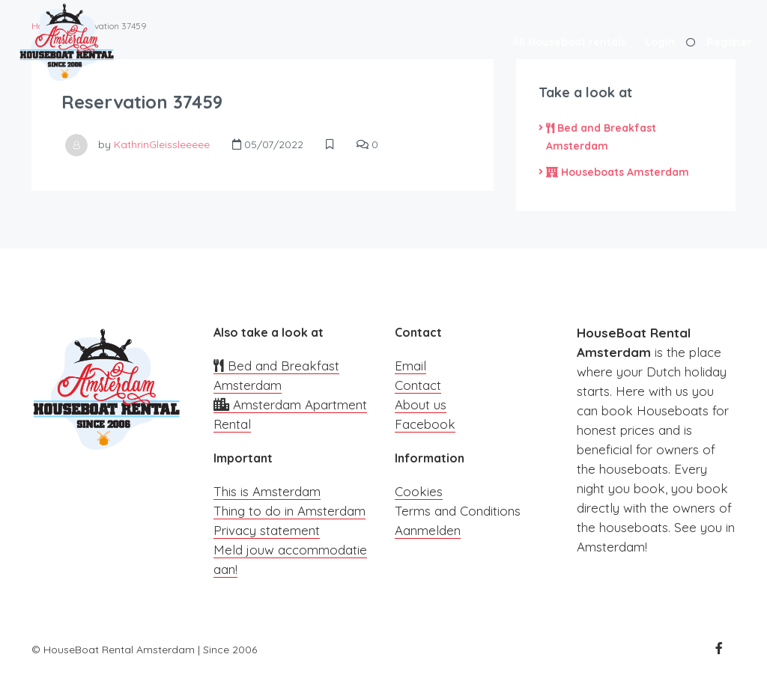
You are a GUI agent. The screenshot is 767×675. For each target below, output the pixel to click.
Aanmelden (428, 530)
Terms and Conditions (458, 511)
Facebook (425, 424)
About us (420, 404)
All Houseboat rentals (569, 42)
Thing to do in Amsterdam (289, 511)
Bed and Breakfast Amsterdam (601, 137)
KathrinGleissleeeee (162, 144)
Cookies (419, 491)
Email (410, 365)
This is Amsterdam (267, 491)
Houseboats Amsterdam (617, 172)
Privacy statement (266, 530)
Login (660, 42)
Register (729, 42)
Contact (418, 385)
